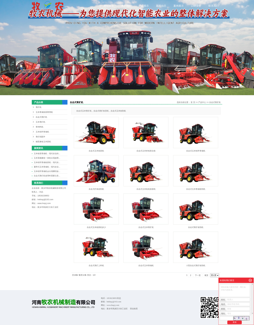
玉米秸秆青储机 (42, 132)
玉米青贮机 (40, 122)
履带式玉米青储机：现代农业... (47, 167)
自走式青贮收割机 (195, 227)
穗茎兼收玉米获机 (43, 142)
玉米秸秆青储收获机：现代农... (47, 162)
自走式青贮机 (41, 117)
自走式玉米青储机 (146, 265)
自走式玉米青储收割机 (195, 189)
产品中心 (202, 102)
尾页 (206, 275)
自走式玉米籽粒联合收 (146, 151)
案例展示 (179, 5)
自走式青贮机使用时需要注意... (47, 176)
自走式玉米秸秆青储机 (195, 151)
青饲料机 (39, 127)
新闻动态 (161, 5)
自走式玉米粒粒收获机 (146, 189)
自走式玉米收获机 (96, 151)
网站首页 (109, 5)
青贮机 (38, 107)
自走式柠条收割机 (96, 189)
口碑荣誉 (196, 5)
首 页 (193, 102)
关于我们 (126, 5)
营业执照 (134, 309)
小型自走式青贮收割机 (195, 265)
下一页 (198, 275)
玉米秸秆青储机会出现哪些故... (47, 171)
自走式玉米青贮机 (146, 227)
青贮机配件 (40, 137)
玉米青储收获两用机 (44, 112)
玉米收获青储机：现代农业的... (47, 153)
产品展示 (144, 5)
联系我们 (213, 5)
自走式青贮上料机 (96, 265)
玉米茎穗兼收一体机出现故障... (47, 158)
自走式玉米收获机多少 (96, 227)
